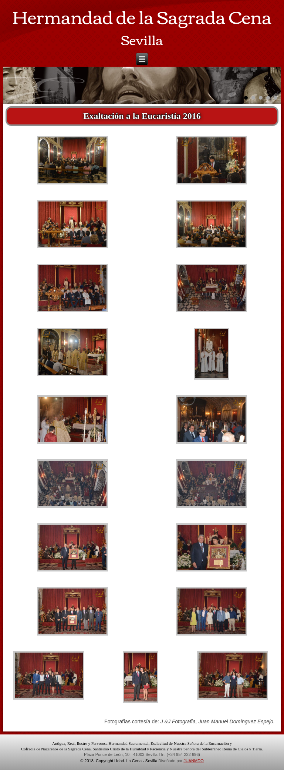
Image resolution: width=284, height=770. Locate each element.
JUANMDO (193, 761)
